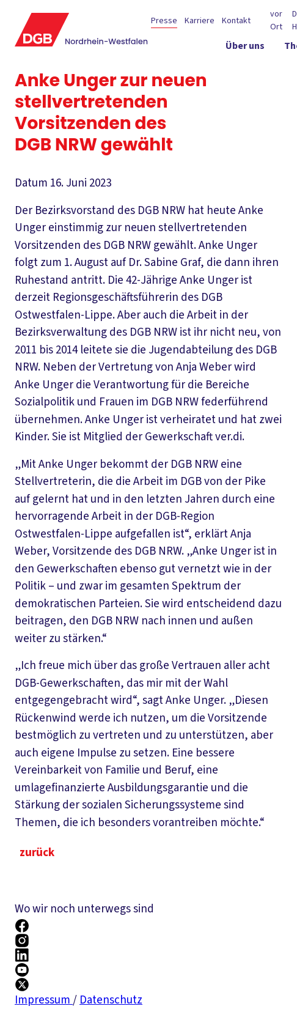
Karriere (200, 21)
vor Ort (276, 20)
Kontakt (236, 21)
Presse (164, 21)
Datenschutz (110, 1000)
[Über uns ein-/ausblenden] (245, 48)
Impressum (44, 1000)
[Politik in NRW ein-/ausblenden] (238, 70)
